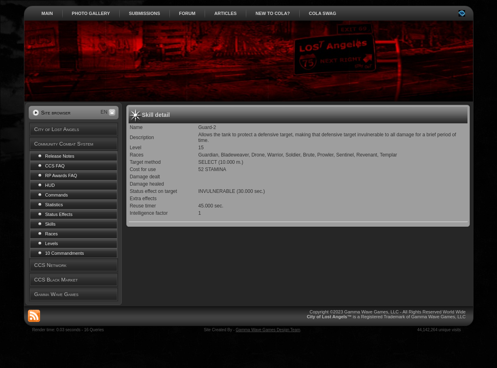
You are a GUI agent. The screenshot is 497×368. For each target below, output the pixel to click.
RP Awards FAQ (61, 175)
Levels (51, 243)
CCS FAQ (55, 165)
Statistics (54, 204)
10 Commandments (64, 253)
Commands (56, 194)
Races (51, 233)
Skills (50, 224)
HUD (50, 185)
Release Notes (59, 156)
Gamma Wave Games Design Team (268, 330)
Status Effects (59, 214)
